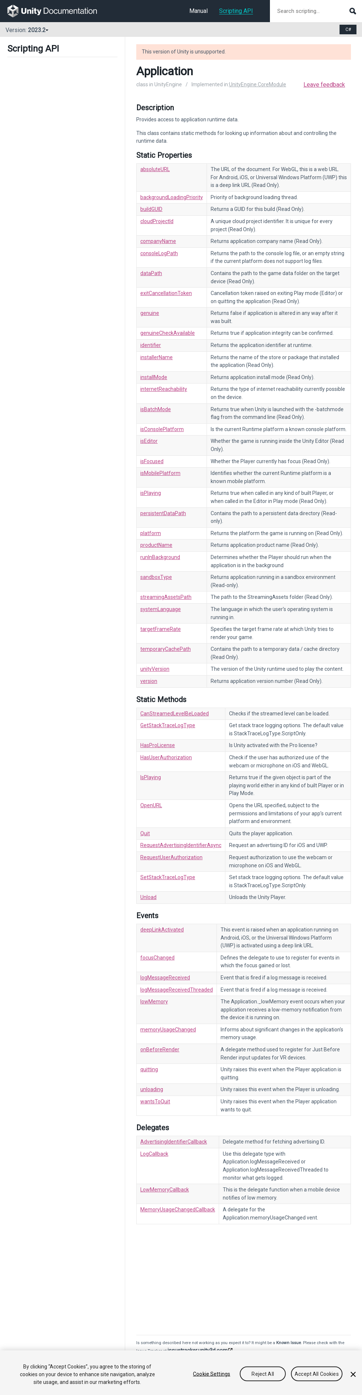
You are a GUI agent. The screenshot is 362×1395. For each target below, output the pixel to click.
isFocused (152, 461)
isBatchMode (155, 409)
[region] (181, 1372)
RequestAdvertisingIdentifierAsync (180, 845)
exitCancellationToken (166, 293)
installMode (153, 377)
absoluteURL (155, 169)
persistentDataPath (163, 513)
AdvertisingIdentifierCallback (173, 1142)
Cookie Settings (211, 1374)
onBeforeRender (159, 1049)
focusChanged (157, 958)
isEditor (149, 441)
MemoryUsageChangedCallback (177, 1209)
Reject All (263, 1374)
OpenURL (151, 805)
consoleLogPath (159, 253)
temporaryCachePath (165, 649)
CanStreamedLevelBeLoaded (174, 713)
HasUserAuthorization (166, 757)
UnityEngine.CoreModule (257, 84)
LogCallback (154, 1154)
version (148, 681)
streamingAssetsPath (165, 597)
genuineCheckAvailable (167, 333)
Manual (198, 10)
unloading (151, 1089)
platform (150, 533)
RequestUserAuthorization (171, 857)
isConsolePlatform (162, 429)
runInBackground (160, 557)
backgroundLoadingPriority (171, 197)
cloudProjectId (156, 221)
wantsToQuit (155, 1101)
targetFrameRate (160, 629)
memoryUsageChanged (168, 1030)
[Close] (353, 1374)
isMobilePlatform (160, 473)
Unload (148, 897)
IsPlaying (150, 777)
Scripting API (236, 10)
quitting (149, 1069)
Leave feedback (324, 84)
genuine (149, 313)
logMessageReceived (165, 978)
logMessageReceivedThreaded (176, 990)
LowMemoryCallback (164, 1190)
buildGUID (151, 209)
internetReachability (163, 389)
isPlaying (150, 493)
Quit (145, 833)
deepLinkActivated (162, 930)
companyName (158, 241)
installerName (156, 357)
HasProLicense (157, 745)
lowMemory (154, 1001)
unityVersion (154, 669)
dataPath (151, 273)
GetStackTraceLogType (167, 725)
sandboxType (156, 577)
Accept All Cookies (317, 1374)
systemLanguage (160, 609)
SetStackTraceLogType (167, 877)
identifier (150, 345)
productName (156, 545)
